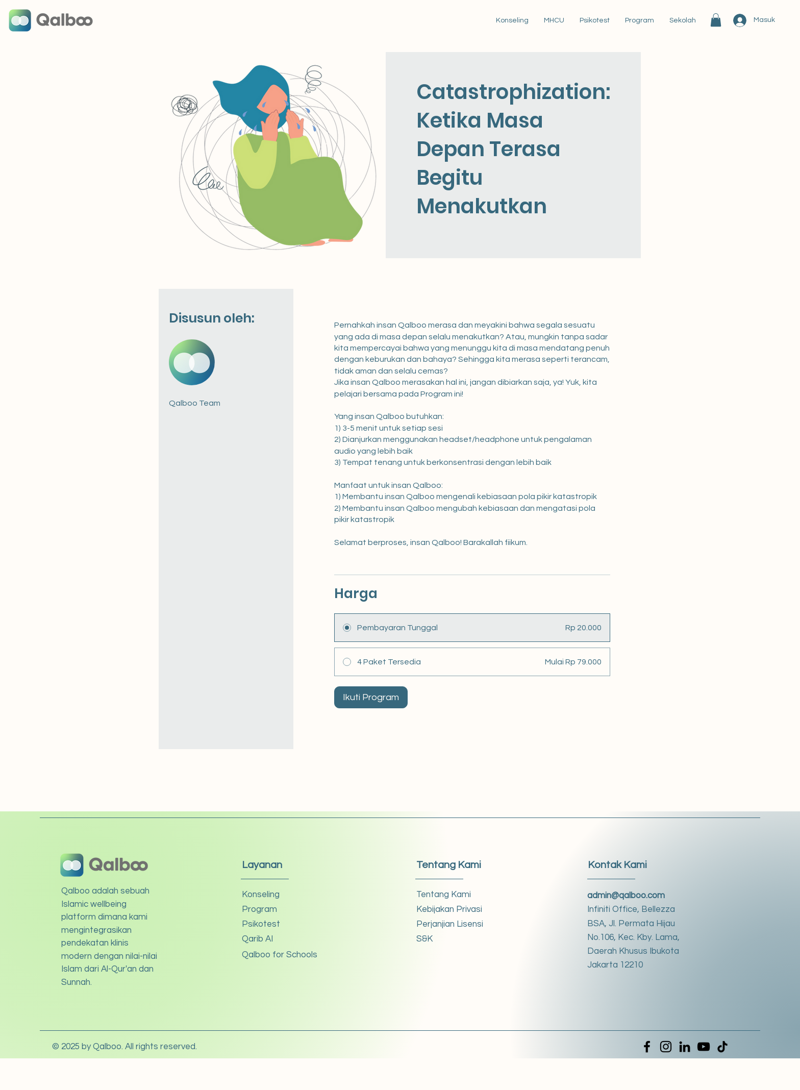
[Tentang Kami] (452, 895)
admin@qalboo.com (626, 895)
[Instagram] (665, 1046)
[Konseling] (278, 895)
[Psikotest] (278, 924)
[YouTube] (703, 1046)
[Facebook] (647, 1046)
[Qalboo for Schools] (279, 955)
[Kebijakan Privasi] (452, 909)
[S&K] (452, 939)
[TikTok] (722, 1046)
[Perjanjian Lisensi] (452, 924)
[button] (715, 20)
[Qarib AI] (278, 939)
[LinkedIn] (684, 1046)
